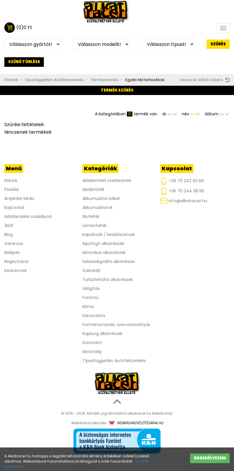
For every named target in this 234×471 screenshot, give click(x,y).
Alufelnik (90, 216)
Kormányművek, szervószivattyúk (116, 324)
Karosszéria (93, 315)
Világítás (91, 288)
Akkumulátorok (97, 207)
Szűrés (218, 44)
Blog (8, 234)
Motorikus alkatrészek (104, 252)
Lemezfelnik (94, 225)
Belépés (12, 252)
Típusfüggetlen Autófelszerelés (54, 80)
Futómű (90, 297)
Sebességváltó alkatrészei (108, 261)
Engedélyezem (210, 458)
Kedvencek (15, 270)
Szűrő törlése (24, 62)
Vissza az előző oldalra (205, 80)
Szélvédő (91, 270)
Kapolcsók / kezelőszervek (108, 234)
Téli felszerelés (104, 80)
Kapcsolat (14, 207)
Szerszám (92, 342)
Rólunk (10, 180)
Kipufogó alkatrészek (103, 243)
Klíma (88, 306)
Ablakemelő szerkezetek (106, 180)
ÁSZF (9, 225)
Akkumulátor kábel (101, 198)
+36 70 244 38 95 (182, 191)
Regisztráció (16, 261)
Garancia (13, 243)
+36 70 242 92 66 (182, 181)
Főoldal (11, 80)
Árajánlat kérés (19, 198)
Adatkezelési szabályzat (28, 216)
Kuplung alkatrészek (102, 333)
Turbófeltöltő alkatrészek (107, 279)
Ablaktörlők (93, 189)
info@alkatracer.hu (183, 201)
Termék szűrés (117, 90)
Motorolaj (91, 351)
